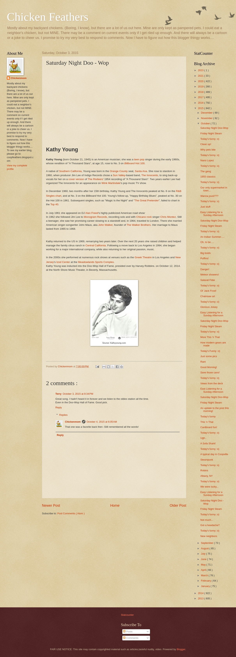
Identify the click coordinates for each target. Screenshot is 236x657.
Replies (63, 414)
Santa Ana (141, 171)
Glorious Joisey (208, 307)
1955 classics (207, 176)
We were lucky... (209, 486)
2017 (201, 97)
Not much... (206, 519)
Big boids (205, 253)
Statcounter (127, 614)
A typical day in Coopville (214, 454)
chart (58, 195)
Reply (58, 407)
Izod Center (63, 261)
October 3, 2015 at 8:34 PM (78, 393)
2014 (201, 593)
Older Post (178, 505)
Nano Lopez (207, 160)
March (204, 575)
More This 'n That (210, 337)
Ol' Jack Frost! (208, 290)
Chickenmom (73, 421)
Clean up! (205, 144)
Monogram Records (95, 216)
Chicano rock (144, 216)
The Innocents (149, 175)
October (205, 123)
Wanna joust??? (209, 196)
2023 (201, 70)
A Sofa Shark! (208, 443)
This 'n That (206, 421)
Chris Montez (168, 216)
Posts (127, 631)
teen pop (139, 159)
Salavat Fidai (207, 280)
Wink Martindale (111, 183)
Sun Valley (119, 175)
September (207, 542)
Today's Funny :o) (210, 351)
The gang (205, 171)
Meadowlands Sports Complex (96, 261)
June (204, 559)
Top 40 (54, 204)
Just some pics (208, 356)
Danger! (204, 269)
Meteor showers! (209, 274)
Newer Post (51, 505)
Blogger (181, 649)
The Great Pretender (147, 200)
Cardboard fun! (208, 427)
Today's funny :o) (209, 138)
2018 (201, 92)
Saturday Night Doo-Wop (214, 127)
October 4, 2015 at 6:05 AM (102, 421)
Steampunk (206, 459)
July (203, 553)
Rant (203, 361)
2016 (201, 102)
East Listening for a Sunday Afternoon (211, 390)
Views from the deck (211, 383)
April (204, 569)
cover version (76, 179)
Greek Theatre (143, 257)
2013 (201, 598)
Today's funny (208, 416)
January (205, 586)
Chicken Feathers (47, 16)
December (207, 112)
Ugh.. (203, 438)
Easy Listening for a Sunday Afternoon (211, 214)
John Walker (105, 224)
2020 (201, 81)
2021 (201, 75)
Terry (58, 393)
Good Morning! (208, 367)
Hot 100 (134, 163)
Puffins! (204, 258)
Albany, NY (206, 475)
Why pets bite (208, 149)
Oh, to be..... (207, 242)
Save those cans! (210, 372)
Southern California (70, 171)
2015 (201, 108)
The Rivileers (95, 179)
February (206, 580)
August (205, 548)
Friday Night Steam (211, 133)
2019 (201, 86)
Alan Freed (91, 213)
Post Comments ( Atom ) (71, 513)
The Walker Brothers (139, 224)
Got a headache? (210, 525)
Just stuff (205, 206)
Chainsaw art (207, 296)
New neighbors (208, 536)
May (203, 564)
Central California (95, 245)
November (207, 118)
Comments (130, 637)
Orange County (119, 171)
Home (115, 505)
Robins (204, 470)
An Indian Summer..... (212, 236)
